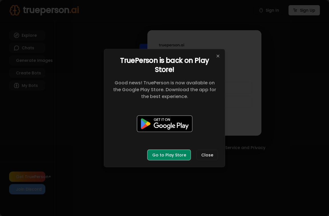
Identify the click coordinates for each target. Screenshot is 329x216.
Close (207, 155)
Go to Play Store (169, 155)
